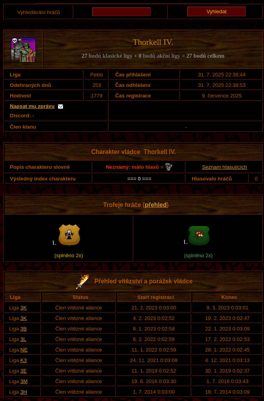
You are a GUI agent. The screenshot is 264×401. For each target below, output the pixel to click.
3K (23, 308)
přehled (156, 204)
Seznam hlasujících (224, 167)
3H (23, 392)
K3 (23, 360)
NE (24, 350)
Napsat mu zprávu (32, 106)
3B (23, 329)
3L (23, 339)
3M (24, 381)
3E (23, 371)
